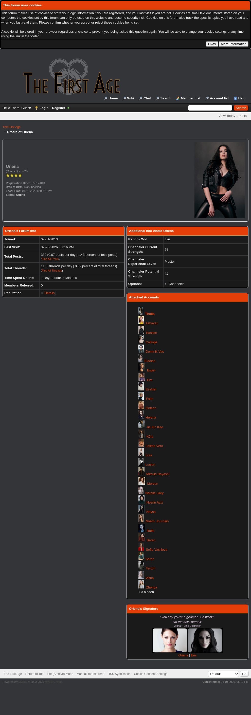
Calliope (151, 342)
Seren (151, 540)
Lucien (150, 465)
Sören (150, 559)
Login (44, 108)
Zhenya (151, 587)
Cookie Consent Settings (150, 674)
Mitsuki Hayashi (157, 474)
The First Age (12, 127)
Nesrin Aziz (155, 502)
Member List (191, 98)
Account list (219, 98)
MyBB (22, 681)
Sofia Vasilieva (156, 549)
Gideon (151, 408)
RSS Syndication (119, 674)
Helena (151, 417)
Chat (147, 98)
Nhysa (151, 512)
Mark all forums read (90, 674)
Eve (149, 380)
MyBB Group (53, 681)
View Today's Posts (233, 116)
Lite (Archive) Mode (60, 674)
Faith (149, 399)
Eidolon (150, 361)
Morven (152, 484)
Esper (151, 370)
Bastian (151, 333)
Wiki (130, 98)
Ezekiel (151, 389)
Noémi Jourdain (157, 521)
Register (58, 108)
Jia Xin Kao (154, 427)
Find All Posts (50, 258)
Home (113, 98)
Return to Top (34, 674)
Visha (150, 578)
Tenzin (150, 568)
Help (241, 98)
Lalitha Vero (154, 446)
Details (50, 293)
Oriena (183, 655)
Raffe (151, 531)
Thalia (150, 314)
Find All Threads (52, 270)
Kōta (150, 436)
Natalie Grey (154, 493)
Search (165, 98)
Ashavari (152, 323)
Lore (149, 455)
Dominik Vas (155, 351)
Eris (193, 655)
